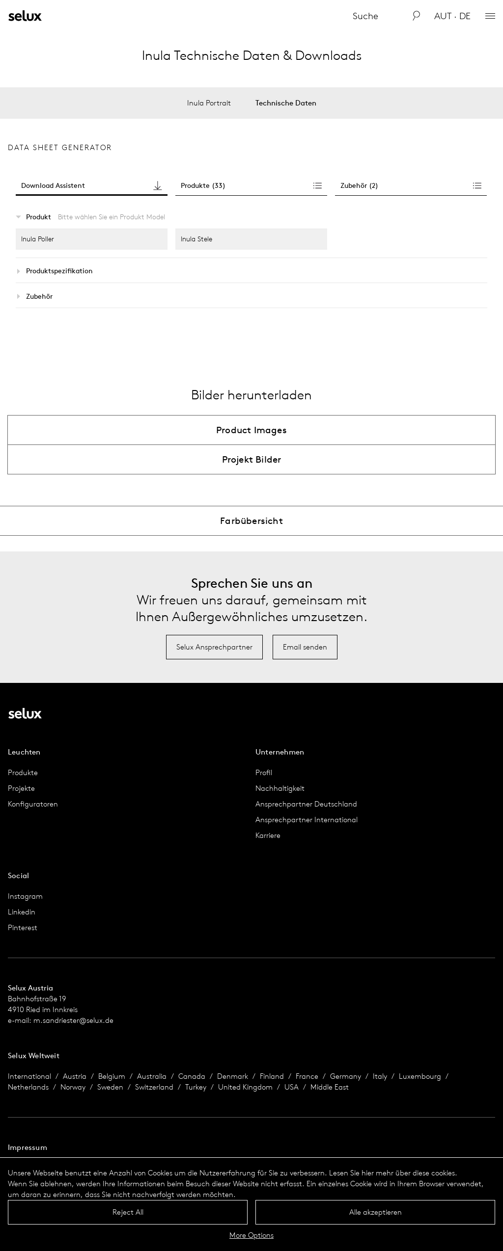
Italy (380, 1076)
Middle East (329, 1087)
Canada (191, 1076)
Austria (74, 1076)
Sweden (110, 1087)
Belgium (111, 1076)
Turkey (195, 1087)
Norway (72, 1087)
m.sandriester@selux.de (73, 1020)
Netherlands (28, 1087)
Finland (272, 1076)
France (307, 1076)
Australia (152, 1076)
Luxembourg (420, 1076)
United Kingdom (245, 1087)
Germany (345, 1076)
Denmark (232, 1076)
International (29, 1076)
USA (291, 1087)
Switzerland (154, 1087)
